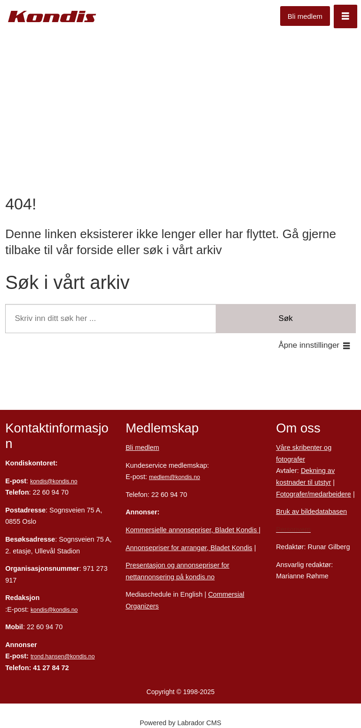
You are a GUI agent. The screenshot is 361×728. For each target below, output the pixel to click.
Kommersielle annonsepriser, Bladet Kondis (192, 530)
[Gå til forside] (52, 17)
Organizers (142, 606)
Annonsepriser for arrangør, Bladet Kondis (189, 548)
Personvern (293, 529)
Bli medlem (305, 16)
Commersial (226, 594)
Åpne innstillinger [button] (309, 345)
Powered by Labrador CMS (180, 723)
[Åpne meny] (345, 16)
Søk (286, 318)
